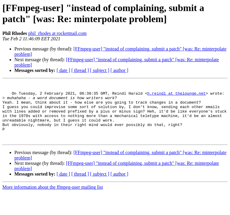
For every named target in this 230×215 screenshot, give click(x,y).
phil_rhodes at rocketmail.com (57, 33)
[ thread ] (80, 70)
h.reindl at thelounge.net (176, 96)
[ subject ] (99, 70)
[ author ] (119, 70)
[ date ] (63, 70)
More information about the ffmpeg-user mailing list (52, 198)
